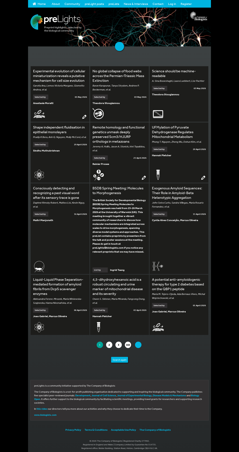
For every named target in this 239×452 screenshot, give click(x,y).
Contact (158, 3)
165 (130, 343)
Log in (172, 3)
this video (42, 407)
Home (39, 3)
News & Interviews (136, 3)
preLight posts (94, 3)
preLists (114, 3)
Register (186, 3)
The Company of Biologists (155, 428)
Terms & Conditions (96, 428)
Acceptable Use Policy (123, 428)
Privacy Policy (73, 428)
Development (82, 393)
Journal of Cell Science (103, 393)
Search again (120, 358)
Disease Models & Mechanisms (169, 393)
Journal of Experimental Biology (134, 393)
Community (72, 3)
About (56, 3)
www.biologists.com (45, 413)
